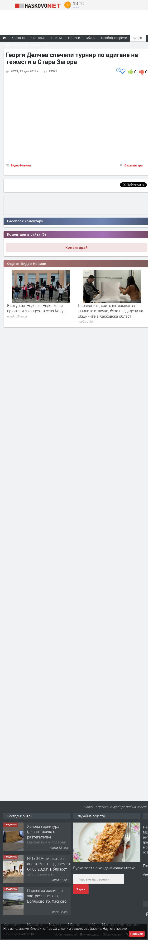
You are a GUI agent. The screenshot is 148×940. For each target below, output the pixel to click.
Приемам (136, 933)
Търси (80, 889)
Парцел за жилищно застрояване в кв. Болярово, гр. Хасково (47, 896)
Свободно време (114, 37)
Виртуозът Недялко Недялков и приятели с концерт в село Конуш (37, 308)
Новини (74, 37)
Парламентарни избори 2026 (25, 45)
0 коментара (133, 165)
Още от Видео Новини (26, 264)
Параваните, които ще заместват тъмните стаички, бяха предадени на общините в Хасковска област (110, 311)
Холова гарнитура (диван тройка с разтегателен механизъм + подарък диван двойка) (46, 837)
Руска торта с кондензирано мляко (104, 867)
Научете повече (115, 928)
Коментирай (77, 247)
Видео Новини (21, 165)
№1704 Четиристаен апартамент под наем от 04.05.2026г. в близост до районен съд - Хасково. (49, 869)
